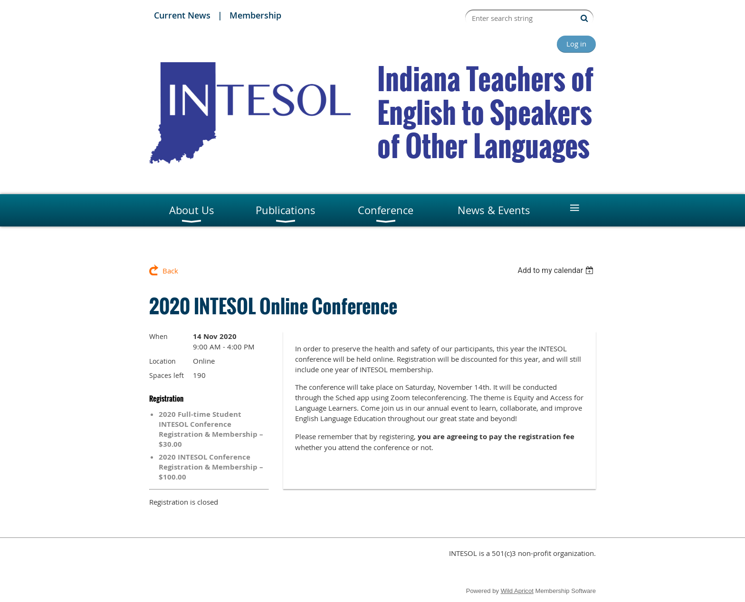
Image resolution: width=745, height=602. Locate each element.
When (158, 336)
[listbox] (556, 270)
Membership (255, 15)
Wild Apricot (517, 590)
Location (162, 361)
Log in (576, 43)
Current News (182, 15)
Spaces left (166, 375)
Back (170, 270)
